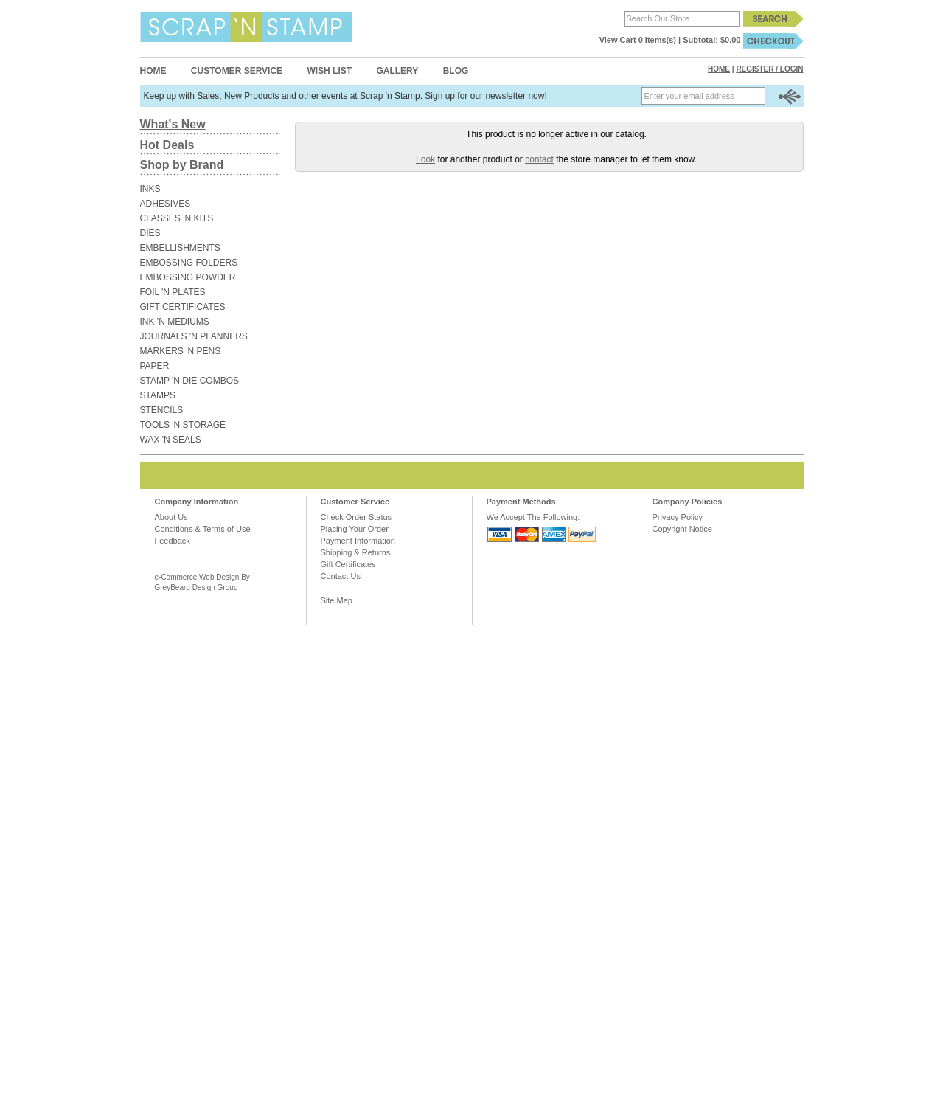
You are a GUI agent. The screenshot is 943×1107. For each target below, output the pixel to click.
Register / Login (769, 69)
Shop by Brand (182, 165)
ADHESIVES (165, 203)
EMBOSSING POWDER (188, 277)
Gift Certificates (348, 564)
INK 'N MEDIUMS (174, 321)
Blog (456, 71)
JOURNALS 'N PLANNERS (194, 336)
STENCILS (162, 410)
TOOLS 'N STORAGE (183, 425)
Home (153, 71)
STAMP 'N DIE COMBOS (190, 380)
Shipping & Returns (356, 552)
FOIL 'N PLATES (173, 292)
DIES (150, 233)
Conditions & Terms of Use (203, 528)
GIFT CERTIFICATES (183, 307)
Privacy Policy (678, 517)
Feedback (172, 540)
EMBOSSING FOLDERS (189, 262)
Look (425, 159)
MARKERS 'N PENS (180, 351)
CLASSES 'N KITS (177, 218)
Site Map (336, 600)
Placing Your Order (355, 528)
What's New (173, 124)
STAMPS (157, 395)
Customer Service (236, 71)
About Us (171, 517)
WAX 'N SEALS (170, 439)
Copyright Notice (682, 528)
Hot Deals (167, 145)
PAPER (155, 366)
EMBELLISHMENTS (180, 248)
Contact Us (341, 576)
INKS (150, 189)
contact (539, 159)
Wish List (329, 71)
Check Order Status (356, 517)
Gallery (397, 71)
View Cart (617, 39)
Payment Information (358, 540)
